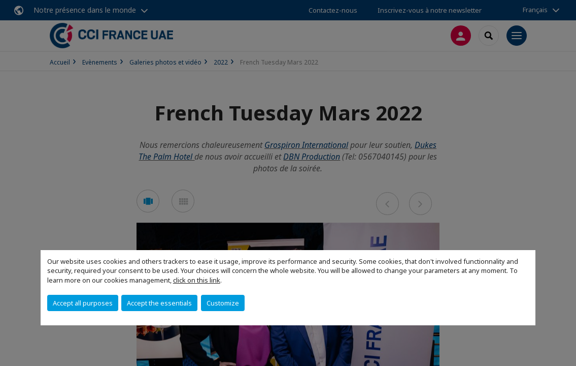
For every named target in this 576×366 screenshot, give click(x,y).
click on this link (196, 280)
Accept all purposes (83, 303)
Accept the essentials (159, 303)
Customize (223, 303)
